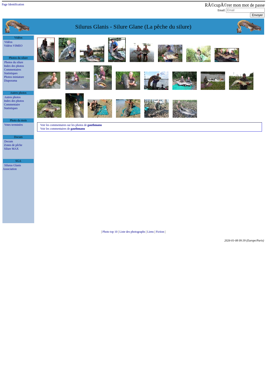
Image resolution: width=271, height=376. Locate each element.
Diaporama (10, 80)
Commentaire (12, 104)
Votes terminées (13, 124)
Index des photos (14, 66)
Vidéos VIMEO (13, 45)
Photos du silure (13, 62)
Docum (8, 141)
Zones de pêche (13, 145)
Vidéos (8, 42)
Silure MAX (11, 148)
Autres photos (12, 97)
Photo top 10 (110, 231)
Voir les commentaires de (62, 128)
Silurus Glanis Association (12, 167)
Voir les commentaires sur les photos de (71, 125)
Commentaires (12, 69)
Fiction (160, 231)
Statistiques (11, 73)
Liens (151, 231)
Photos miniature (14, 77)
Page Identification (13, 4)
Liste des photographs (132, 231)
